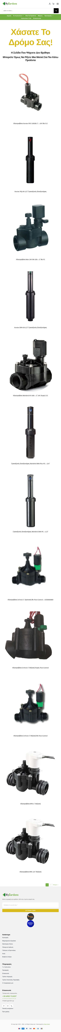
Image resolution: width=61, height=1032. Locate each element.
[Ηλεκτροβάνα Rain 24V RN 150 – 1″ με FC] (30, 202)
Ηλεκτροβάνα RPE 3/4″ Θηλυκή (30, 872)
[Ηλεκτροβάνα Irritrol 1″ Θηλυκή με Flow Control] (30, 678)
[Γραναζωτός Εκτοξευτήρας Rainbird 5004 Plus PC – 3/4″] (30, 406)
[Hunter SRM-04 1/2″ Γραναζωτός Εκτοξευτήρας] (30, 270)
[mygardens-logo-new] (9, 2)
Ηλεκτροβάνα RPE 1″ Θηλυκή (30, 804)
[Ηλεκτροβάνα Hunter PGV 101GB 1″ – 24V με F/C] (30, 66)
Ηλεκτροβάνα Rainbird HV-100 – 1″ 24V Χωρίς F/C (30, 395)
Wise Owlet (47, 1024)
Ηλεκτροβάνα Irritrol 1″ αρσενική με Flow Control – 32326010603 (30, 600)
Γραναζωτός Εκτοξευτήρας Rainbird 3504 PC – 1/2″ (30, 532)
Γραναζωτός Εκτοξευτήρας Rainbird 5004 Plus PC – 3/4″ (30, 463)
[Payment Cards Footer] (30, 1028)
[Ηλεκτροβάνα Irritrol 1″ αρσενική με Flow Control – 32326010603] (30, 542)
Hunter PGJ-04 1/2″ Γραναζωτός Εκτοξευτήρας (30, 191)
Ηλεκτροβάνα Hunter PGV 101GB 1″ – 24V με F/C (30, 123)
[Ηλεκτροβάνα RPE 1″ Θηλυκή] (30, 746)
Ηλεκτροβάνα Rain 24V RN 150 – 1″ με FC (30, 259)
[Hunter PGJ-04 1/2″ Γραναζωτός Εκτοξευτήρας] (30, 134)
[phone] (11, 1005)
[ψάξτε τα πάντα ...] (28, 10)
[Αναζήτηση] (56, 10)
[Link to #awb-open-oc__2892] (58, 3)
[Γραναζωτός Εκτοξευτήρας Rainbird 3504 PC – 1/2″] (30, 474)
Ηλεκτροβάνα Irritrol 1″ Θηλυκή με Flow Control (31, 736)
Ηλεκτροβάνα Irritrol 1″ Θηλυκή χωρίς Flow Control (30, 668)
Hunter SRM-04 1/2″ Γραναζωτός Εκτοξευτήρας (30, 327)
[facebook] (3, 1005)
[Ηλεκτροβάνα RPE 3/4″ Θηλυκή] (30, 814)
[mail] (7, 1005)
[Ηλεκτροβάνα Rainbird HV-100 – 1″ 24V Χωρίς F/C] (30, 338)
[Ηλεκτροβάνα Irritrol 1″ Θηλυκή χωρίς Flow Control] (30, 610)
